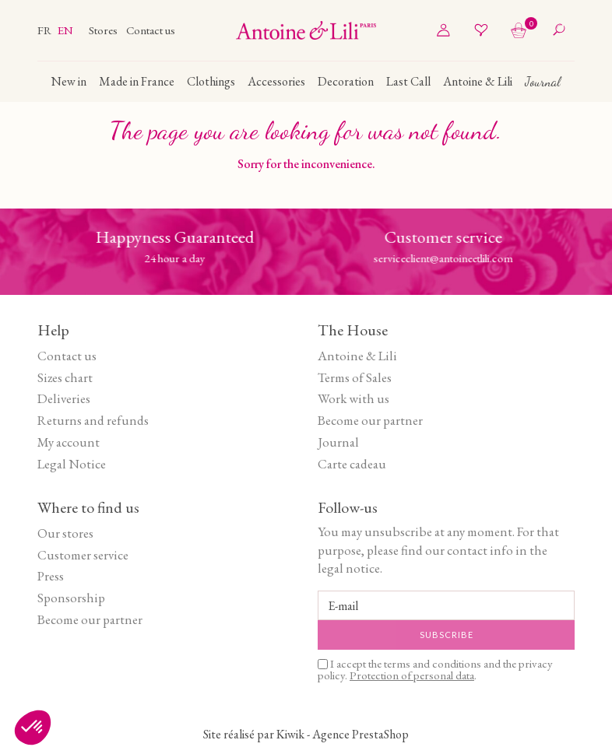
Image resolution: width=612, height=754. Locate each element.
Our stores (65, 533)
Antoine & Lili (357, 355)
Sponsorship (71, 597)
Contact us (150, 30)
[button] (32, 727)
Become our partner (370, 420)
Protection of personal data (412, 675)
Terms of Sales (355, 377)
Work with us (353, 398)
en (65, 30)
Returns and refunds (93, 420)
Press (50, 575)
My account (68, 442)
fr (45, 30)
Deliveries (63, 398)
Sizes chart (65, 377)
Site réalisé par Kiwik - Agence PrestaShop (306, 734)
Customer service (82, 554)
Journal (338, 442)
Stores (104, 30)
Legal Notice (71, 463)
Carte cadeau (352, 463)
